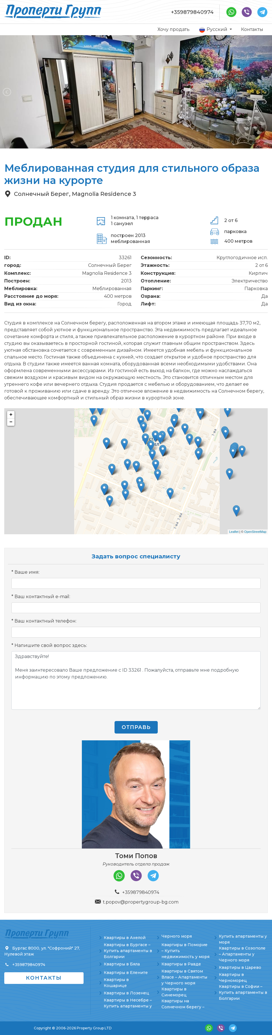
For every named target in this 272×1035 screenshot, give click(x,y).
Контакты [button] (44, 978)
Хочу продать (173, 29)
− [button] (11, 422)
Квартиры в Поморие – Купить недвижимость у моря (185, 950)
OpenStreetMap (255, 531)
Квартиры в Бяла (122, 964)
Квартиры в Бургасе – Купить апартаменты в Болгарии (128, 950)
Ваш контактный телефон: (45, 621)
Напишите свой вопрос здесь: (50, 645)
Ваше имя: (27, 572)
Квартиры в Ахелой (125, 937)
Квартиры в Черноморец (233, 977)
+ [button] (11, 414)
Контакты (252, 29)
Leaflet (233, 531)
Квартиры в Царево (240, 967)
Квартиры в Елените (126, 972)
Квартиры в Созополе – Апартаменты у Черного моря (242, 954)
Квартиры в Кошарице (116, 982)
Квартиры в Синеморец (174, 992)
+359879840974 (192, 12)
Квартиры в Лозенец (126, 993)
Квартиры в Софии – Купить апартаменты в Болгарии (243, 992)
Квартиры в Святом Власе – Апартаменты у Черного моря (184, 977)
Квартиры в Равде (181, 964)
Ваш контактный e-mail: (42, 596)
